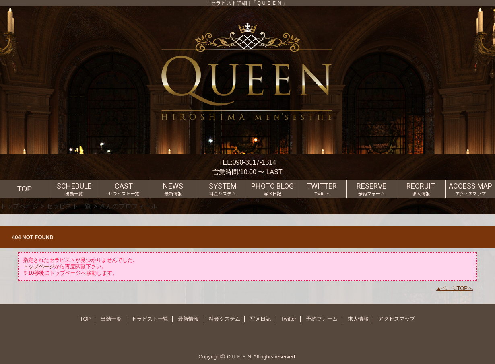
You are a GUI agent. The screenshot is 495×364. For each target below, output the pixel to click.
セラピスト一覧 (68, 206)
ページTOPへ (457, 288)
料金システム (224, 319)
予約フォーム (322, 319)
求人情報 (358, 319)
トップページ (19, 206)
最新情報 (188, 319)
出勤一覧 (111, 319)
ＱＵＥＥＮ (239, 357)
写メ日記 (260, 319)
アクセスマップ (396, 319)
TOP (24, 189)
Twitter (288, 319)
